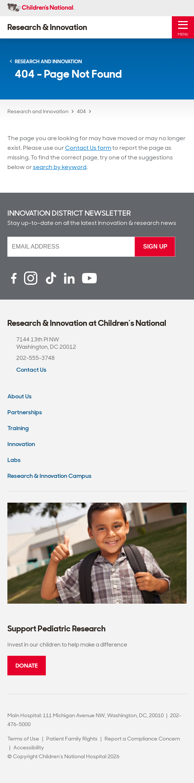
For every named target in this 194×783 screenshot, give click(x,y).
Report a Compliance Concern (142, 738)
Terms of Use (23, 738)
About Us (19, 396)
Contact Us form (88, 148)
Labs (14, 460)
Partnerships (24, 412)
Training (18, 428)
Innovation (21, 444)
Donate (27, 665)
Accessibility (28, 747)
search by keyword (59, 167)
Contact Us (31, 370)
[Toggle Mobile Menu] (183, 27)
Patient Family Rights (72, 738)
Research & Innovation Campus (49, 476)
